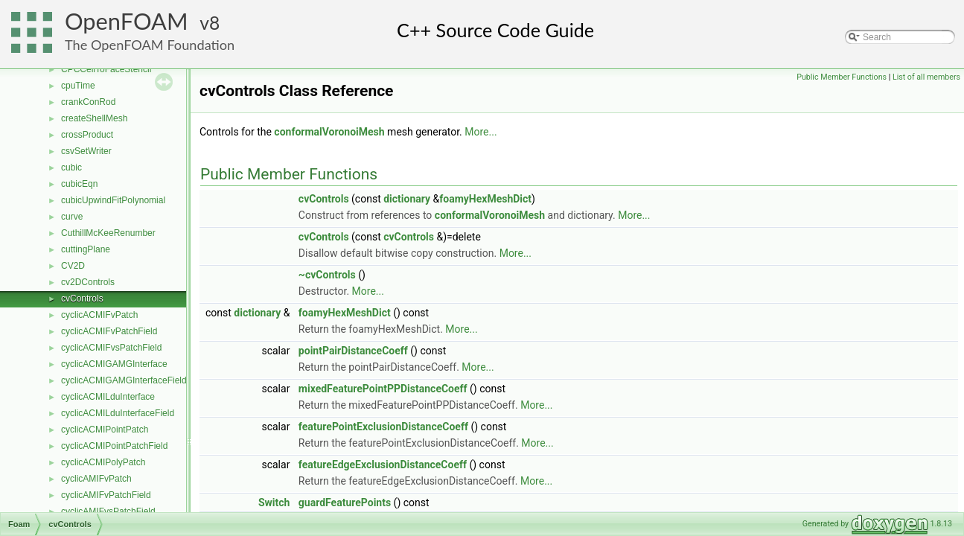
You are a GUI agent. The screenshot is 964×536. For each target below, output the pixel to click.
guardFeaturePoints (345, 502)
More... (481, 132)
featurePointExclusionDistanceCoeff (383, 427)
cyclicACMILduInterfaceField (117, 413)
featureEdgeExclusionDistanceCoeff (383, 464)
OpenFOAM (126, 21)
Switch (274, 502)
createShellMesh (94, 118)
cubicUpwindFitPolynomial (113, 200)
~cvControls (327, 275)
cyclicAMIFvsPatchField (108, 511)
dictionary (406, 199)
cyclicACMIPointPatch (104, 429)
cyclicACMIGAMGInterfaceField (124, 380)
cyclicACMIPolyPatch (103, 462)
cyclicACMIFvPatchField (109, 331)
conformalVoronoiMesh (329, 132)
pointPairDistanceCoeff (353, 351)
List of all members (926, 77)
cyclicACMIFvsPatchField (111, 347)
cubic (71, 167)
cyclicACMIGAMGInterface (114, 364)
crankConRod (88, 102)
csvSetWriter (86, 151)
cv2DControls (88, 282)
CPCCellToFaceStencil (106, 69)
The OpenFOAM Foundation (149, 44)
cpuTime (78, 85)
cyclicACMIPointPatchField (114, 446)
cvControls (82, 298)
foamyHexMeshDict (485, 199)
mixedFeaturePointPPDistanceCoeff (383, 389)
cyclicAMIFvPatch (96, 478)
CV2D (73, 266)
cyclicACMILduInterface (108, 397)
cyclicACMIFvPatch (99, 315)
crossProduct (87, 135)
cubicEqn (79, 184)
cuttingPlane (85, 249)
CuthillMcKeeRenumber (108, 233)
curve (72, 216)
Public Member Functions (842, 77)
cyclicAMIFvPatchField (106, 495)
